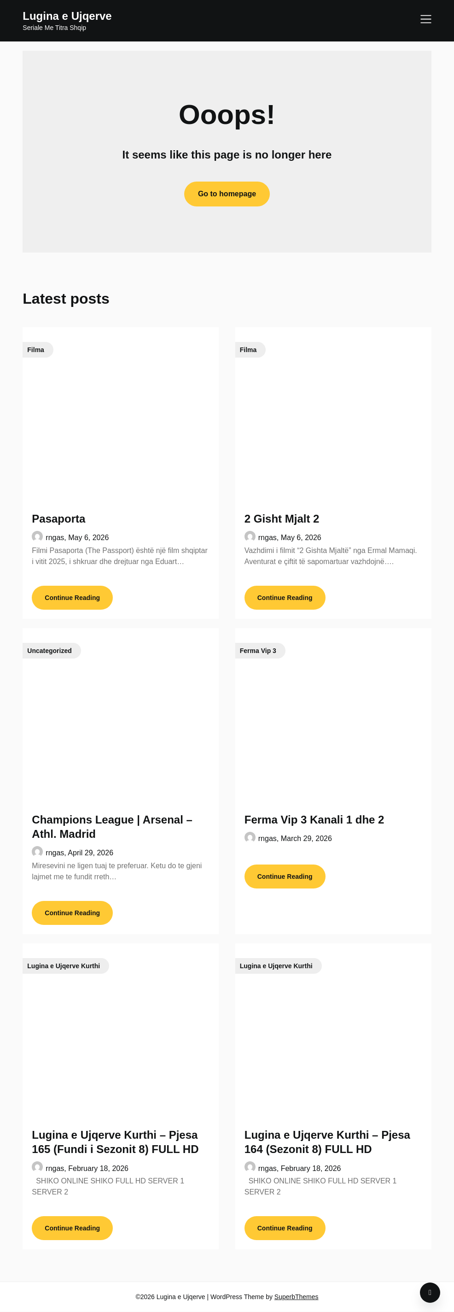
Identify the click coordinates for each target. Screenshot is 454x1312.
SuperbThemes (296, 1297)
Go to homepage (227, 194)
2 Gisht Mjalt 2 (282, 518)
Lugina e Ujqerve (67, 16)
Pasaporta (58, 518)
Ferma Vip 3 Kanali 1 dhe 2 (314, 819)
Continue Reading (72, 597)
